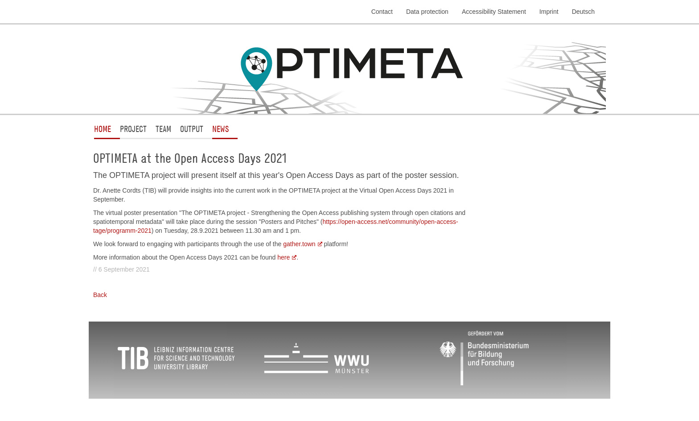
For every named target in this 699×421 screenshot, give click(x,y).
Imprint (549, 11)
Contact (382, 11)
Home (102, 129)
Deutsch (583, 11)
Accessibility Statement (494, 11)
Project (133, 129)
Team (163, 129)
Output (191, 129)
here (283, 257)
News (220, 129)
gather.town (299, 244)
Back (100, 294)
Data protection (427, 11)
